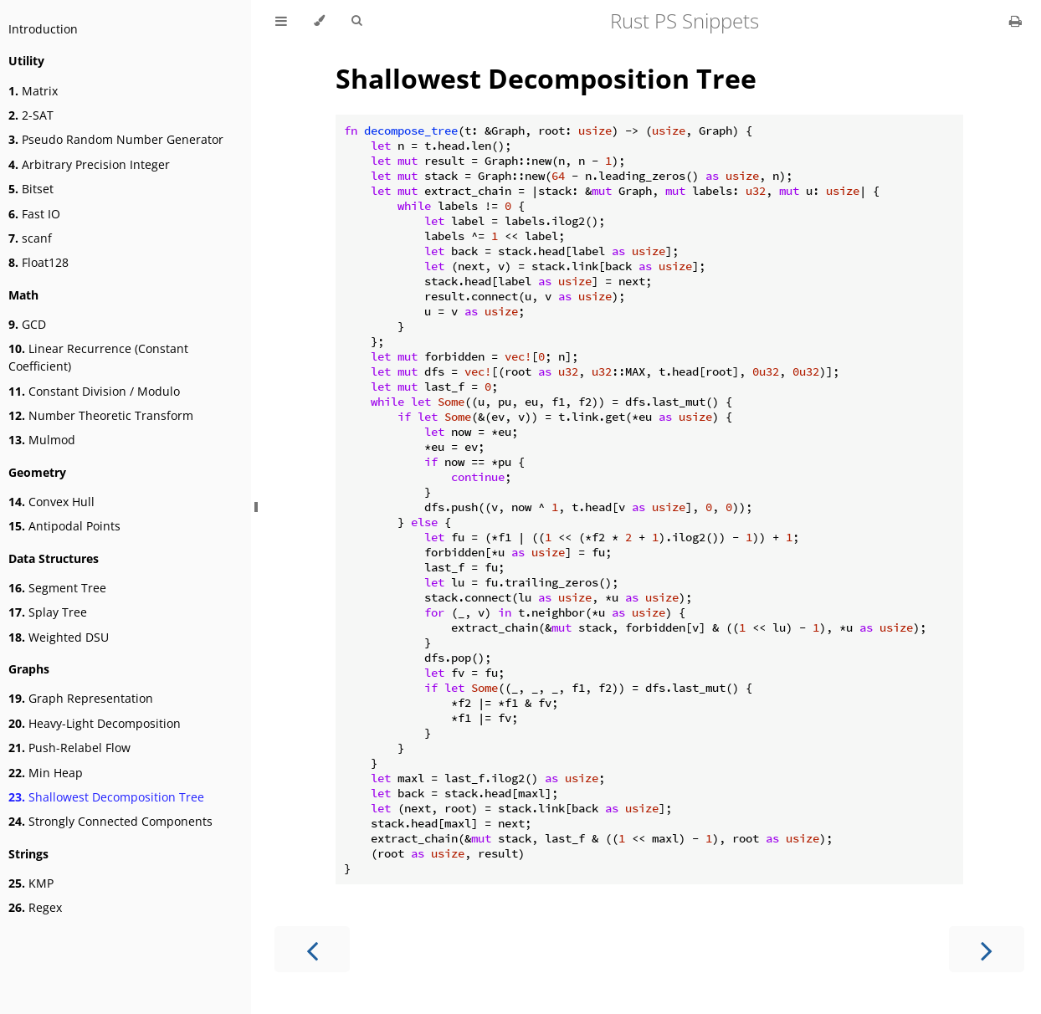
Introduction (43, 29)
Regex (35, 907)
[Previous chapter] (312, 949)
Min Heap (45, 773)
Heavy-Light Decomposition (94, 723)
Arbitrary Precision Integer (89, 164)
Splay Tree (47, 612)
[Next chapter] (986, 949)
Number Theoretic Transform (100, 415)
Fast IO (34, 214)
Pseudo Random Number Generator (115, 139)
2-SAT (31, 115)
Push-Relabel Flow (69, 747)
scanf (30, 238)
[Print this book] (1015, 21)
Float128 (38, 262)
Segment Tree (57, 588)
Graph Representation (80, 698)
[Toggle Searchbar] (356, 21)
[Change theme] (319, 21)
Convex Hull (51, 502)
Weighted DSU (58, 637)
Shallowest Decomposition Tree (106, 797)
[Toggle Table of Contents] (281, 21)
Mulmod (41, 440)
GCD (27, 324)
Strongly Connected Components (110, 821)
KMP (31, 883)
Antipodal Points (64, 526)
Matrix (33, 91)
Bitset (31, 189)
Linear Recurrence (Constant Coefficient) (98, 357)
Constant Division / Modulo (94, 391)
